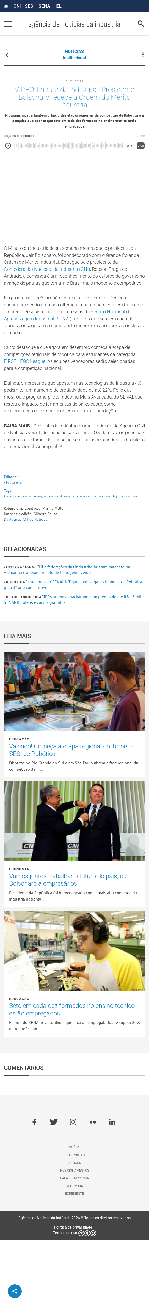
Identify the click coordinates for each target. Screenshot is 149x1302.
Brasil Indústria (24, 659)
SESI (29, 6)
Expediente (74, 1255)
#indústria (11, 552)
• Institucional (14, 536)
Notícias (74, 1209)
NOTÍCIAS (74, 51)
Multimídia (74, 1248)
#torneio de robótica (69, 552)
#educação (26, 552)
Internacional (21, 629)
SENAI (44, 6)
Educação (19, 801)
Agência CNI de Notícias (28, 581)
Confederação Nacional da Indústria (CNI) (59, 279)
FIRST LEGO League (50, 389)
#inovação (44, 552)
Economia (19, 931)
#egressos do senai (17, 558)
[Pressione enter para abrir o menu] (8, 24)
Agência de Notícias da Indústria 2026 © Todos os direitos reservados (74, 1280)
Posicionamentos (74, 1232)
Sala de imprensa (74, 1240)
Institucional (74, 57)
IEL (59, 6)
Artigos (74, 1225)
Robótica (15, 644)
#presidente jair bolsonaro (105, 552)
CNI (17, 6)
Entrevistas (74, 1217)
